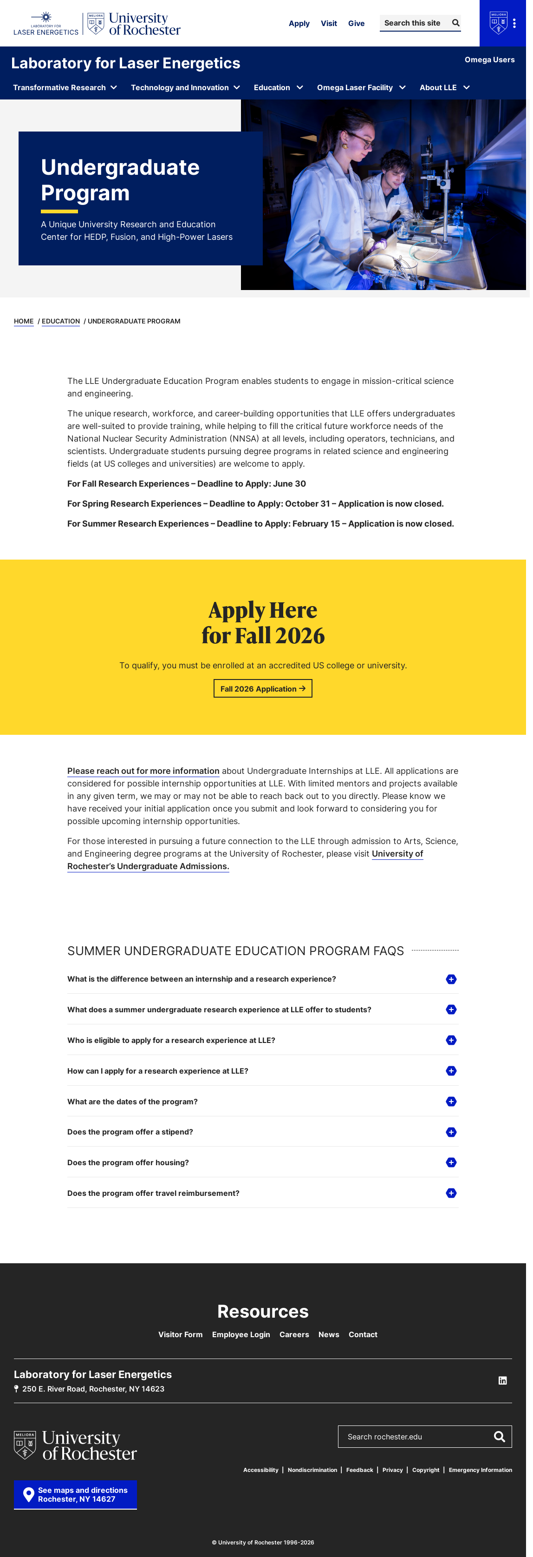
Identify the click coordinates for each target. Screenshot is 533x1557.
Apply (299, 23)
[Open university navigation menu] (503, 23)
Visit (329, 23)
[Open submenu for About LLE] (466, 87)
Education (61, 321)
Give (356, 23)
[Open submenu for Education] (300, 87)
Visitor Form (180, 1334)
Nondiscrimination (312, 1470)
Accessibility (261, 1470)
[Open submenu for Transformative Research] (65, 87)
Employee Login (241, 1334)
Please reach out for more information (143, 771)
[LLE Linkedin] (503, 1380)
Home (24, 321)
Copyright (426, 1470)
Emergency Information (480, 1470)
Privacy (393, 1470)
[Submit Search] (454, 23)
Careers (294, 1334)
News (328, 1334)
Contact (363, 1334)
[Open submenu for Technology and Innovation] (185, 87)
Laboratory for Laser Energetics (125, 63)
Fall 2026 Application (259, 689)
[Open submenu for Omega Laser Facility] (402, 87)
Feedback (359, 1470)
